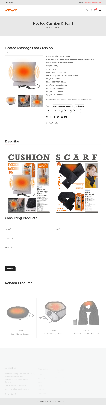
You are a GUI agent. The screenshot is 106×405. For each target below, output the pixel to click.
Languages (9, 2)
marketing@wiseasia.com (92, 2)
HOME (48, 28)
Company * (9, 238)
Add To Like (54, 123)
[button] (24, 101)
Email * (57, 229)
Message (8, 247)
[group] (24, 74)
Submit (11, 269)
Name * (8, 229)
